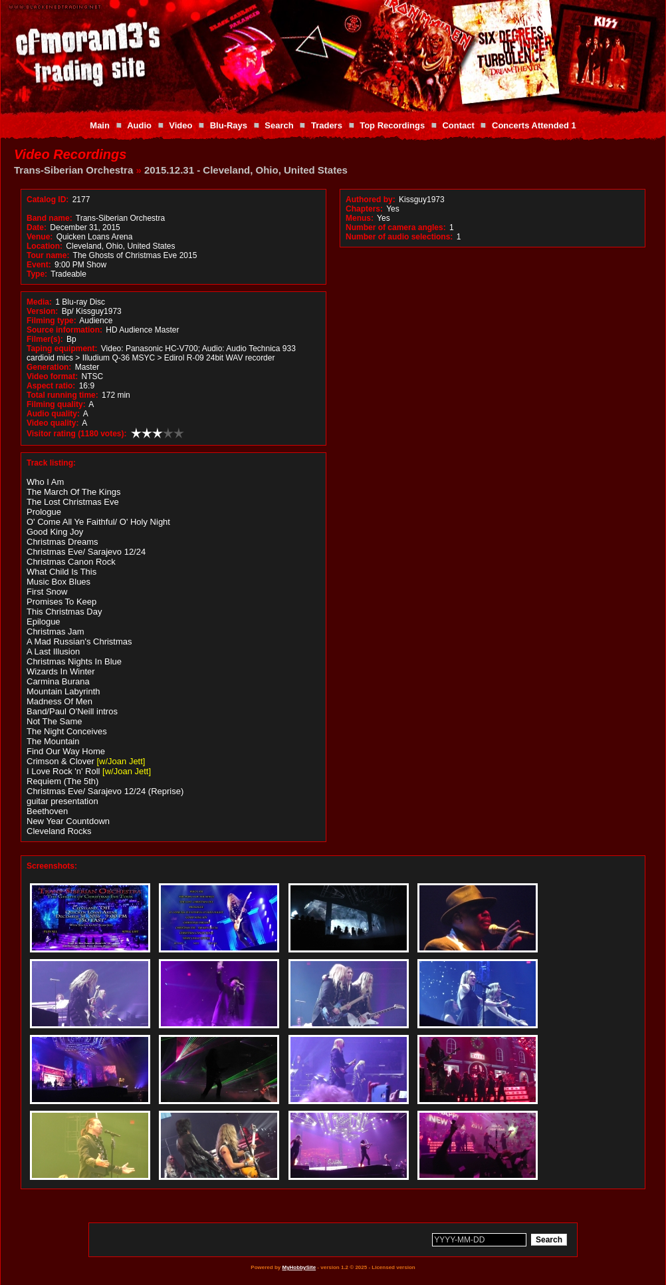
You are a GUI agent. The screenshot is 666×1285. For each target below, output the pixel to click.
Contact (458, 125)
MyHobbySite (299, 1267)
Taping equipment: (62, 348)
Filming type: (51, 320)
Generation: (49, 367)
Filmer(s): (45, 339)
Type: (37, 274)
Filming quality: (56, 404)
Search (279, 125)
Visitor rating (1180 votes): (77, 433)
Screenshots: (52, 866)
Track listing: (51, 463)
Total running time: (62, 395)
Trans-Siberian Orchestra (73, 170)
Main (100, 125)
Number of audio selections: (399, 236)
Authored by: (370, 199)
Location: (44, 246)
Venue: (40, 236)
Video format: (52, 376)
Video (180, 125)
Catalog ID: (47, 199)
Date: (37, 227)
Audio (139, 125)
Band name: (49, 218)
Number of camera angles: (396, 227)
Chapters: (364, 209)
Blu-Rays (228, 125)
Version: (42, 311)
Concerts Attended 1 (534, 125)
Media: (39, 302)
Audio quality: (53, 413)
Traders (326, 125)
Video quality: (52, 423)
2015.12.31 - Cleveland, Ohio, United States (246, 170)
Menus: (360, 218)
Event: (39, 264)
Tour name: (48, 255)
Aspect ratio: (51, 385)
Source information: (64, 330)
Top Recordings (392, 125)
